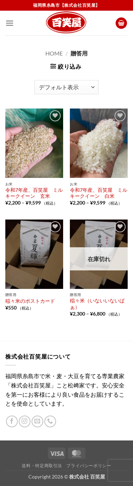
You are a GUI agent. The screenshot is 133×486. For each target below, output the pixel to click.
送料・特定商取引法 (42, 465)
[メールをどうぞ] (37, 421)
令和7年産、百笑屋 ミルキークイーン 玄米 (34, 193)
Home (54, 53)
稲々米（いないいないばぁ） (97, 304)
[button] (9, 23)
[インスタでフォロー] (25, 421)
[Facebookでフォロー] (12, 421)
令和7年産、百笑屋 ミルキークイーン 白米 (98, 193)
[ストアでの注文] (66, 87)
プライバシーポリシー (88, 465)
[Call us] (50, 421)
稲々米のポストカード (30, 301)
